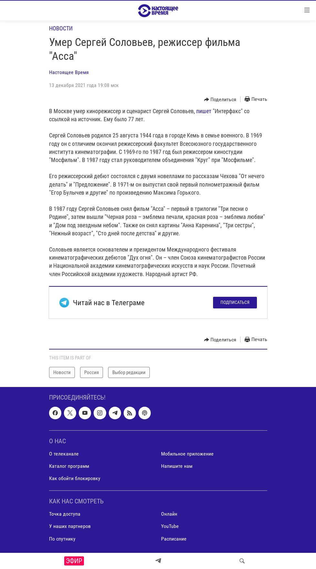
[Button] (220, 99)
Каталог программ (69, 466)
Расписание (174, 539)
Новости (61, 28)
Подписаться (235, 302)
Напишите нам (176, 466)
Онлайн (169, 514)
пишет (203, 111)
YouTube (170, 526)
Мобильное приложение (187, 454)
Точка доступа (64, 514)
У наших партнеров (70, 526)
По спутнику (62, 539)
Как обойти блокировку (74, 478)
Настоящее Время (69, 72)
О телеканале (64, 454)
